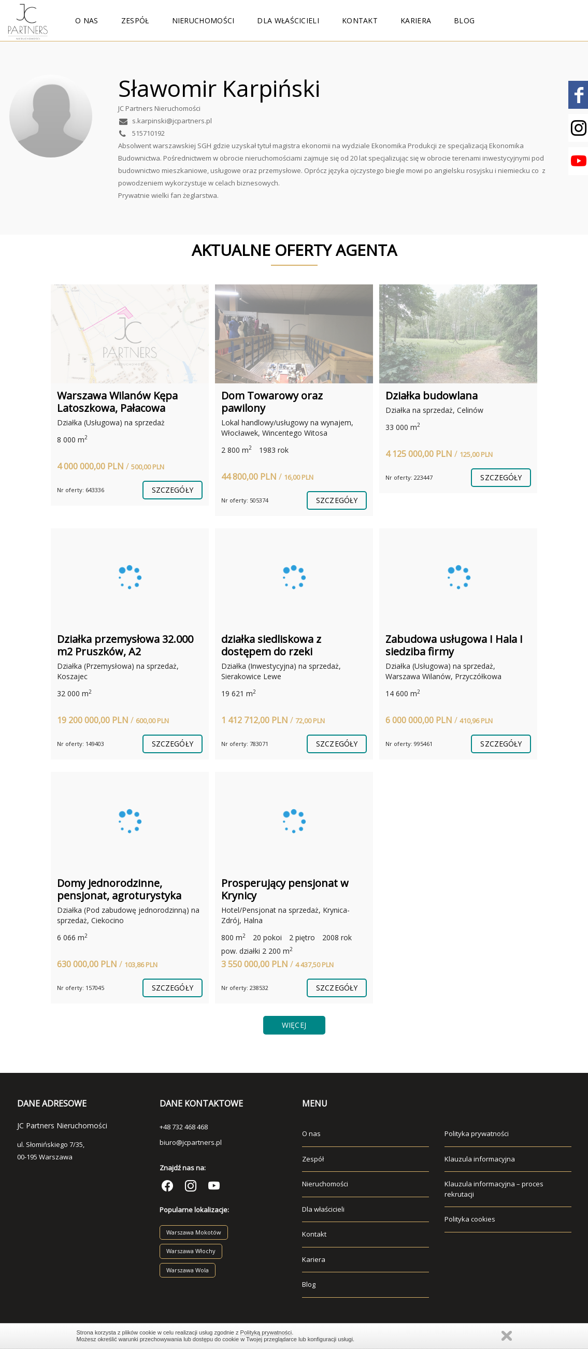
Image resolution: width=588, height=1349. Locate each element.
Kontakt (360, 20)
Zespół (135, 20)
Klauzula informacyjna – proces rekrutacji (493, 1189)
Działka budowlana (431, 396)
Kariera (415, 20)
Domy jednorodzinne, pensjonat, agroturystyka (119, 889)
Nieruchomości (203, 20)
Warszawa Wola (187, 1270)
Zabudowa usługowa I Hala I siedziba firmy (454, 645)
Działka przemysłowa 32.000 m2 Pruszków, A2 (125, 645)
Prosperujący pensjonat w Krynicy (285, 889)
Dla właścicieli (288, 20)
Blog (464, 20)
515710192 (141, 133)
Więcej (294, 1025)
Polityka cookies (469, 1219)
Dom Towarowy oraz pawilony (272, 402)
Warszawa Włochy (191, 1251)
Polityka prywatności (476, 1133)
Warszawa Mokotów (193, 1232)
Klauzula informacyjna (479, 1159)
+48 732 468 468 (184, 1126)
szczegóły (172, 490)
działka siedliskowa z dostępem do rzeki (271, 645)
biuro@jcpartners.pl (191, 1142)
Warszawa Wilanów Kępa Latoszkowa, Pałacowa (117, 402)
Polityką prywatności (266, 1332)
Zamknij (506, 1336)
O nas (86, 20)
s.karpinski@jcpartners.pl (165, 120)
